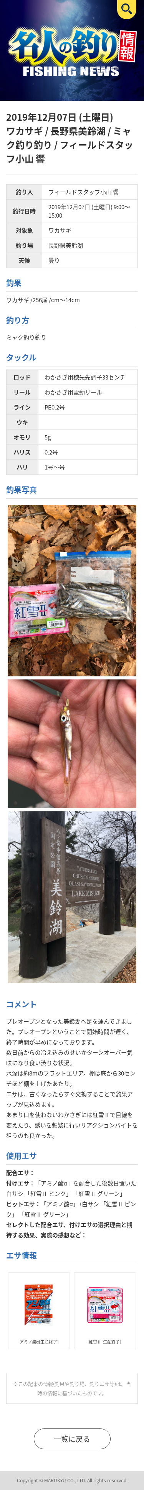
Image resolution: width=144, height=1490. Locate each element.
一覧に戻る (72, 1438)
